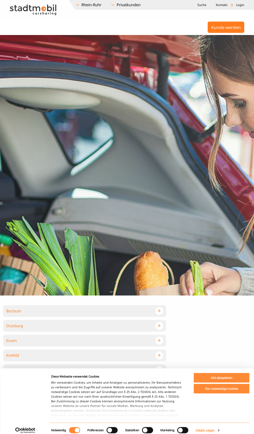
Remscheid (16, 385)
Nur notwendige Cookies (221, 335)
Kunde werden (226, 27)
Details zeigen (205, 377)
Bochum (13, 311)
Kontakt (222, 5)
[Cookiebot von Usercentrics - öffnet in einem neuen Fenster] (25, 377)
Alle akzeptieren (221, 324)
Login (240, 5)
